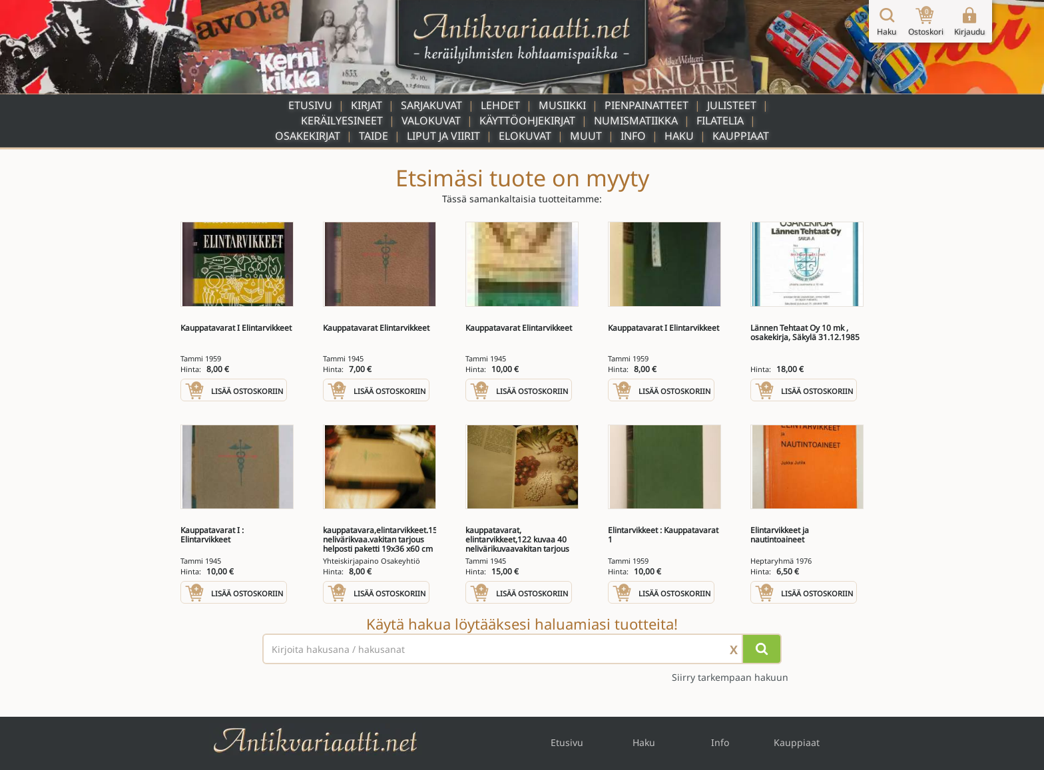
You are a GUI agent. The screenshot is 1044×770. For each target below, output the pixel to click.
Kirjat (366, 105)
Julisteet (731, 105)
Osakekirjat (307, 135)
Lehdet (500, 105)
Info (633, 135)
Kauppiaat (740, 135)
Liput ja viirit (443, 135)
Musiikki (562, 105)
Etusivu (310, 105)
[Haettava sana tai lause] (522, 649)
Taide (373, 135)
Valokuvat (431, 120)
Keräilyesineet (342, 120)
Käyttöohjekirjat (527, 120)
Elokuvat (525, 135)
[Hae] (762, 649)
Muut (586, 135)
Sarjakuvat (431, 105)
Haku (679, 135)
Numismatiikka (636, 120)
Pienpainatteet (646, 105)
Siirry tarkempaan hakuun (730, 677)
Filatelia (720, 120)
